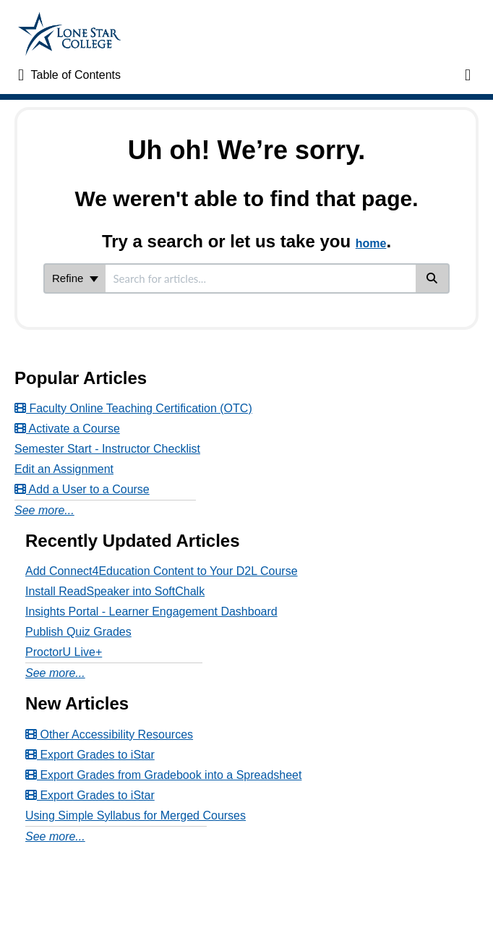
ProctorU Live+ (63, 652)
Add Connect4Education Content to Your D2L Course (161, 571)
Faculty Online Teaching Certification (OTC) (133, 408)
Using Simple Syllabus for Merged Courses (135, 815)
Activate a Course (67, 428)
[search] (260, 278)
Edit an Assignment (63, 469)
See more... (44, 510)
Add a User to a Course (82, 489)
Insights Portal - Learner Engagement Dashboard (151, 611)
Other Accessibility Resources (109, 734)
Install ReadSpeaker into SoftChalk (115, 591)
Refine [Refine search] (75, 278)
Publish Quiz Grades (78, 632)
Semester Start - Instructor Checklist (107, 449)
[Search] (433, 278)
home (371, 243)
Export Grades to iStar (90, 755)
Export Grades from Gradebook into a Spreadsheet (163, 775)
